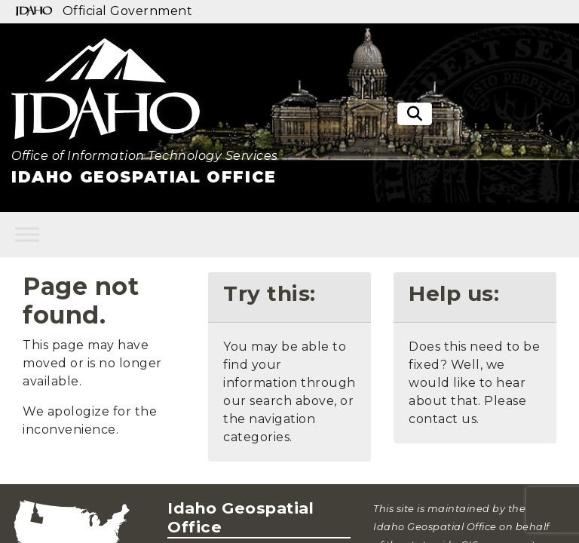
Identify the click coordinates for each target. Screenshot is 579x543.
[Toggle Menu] (27, 234)
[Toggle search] (414, 114)
